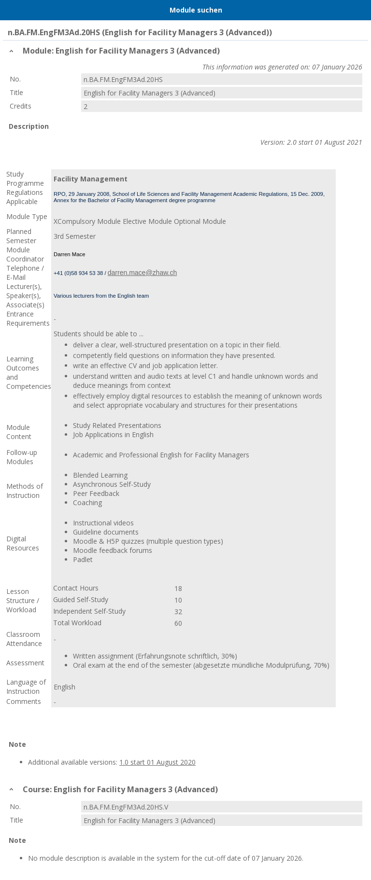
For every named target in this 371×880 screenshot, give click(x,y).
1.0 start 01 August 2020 (157, 762)
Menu (12, 10)
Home (32, 10)
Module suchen (196, 9)
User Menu (359, 10)
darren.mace (127, 272)
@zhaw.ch (161, 272)
